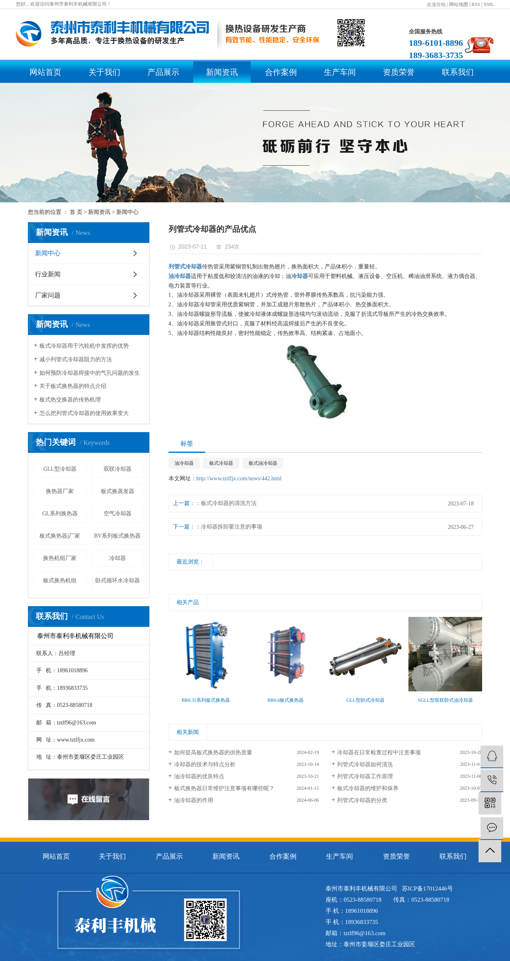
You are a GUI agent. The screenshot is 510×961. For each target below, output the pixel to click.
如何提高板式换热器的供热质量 (213, 752)
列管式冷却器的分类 (362, 800)
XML (488, 4)
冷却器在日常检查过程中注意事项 (379, 752)
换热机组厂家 (59, 558)
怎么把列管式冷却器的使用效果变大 (84, 413)
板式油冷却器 (263, 463)
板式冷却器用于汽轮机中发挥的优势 (84, 346)
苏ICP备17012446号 (427, 888)
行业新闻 (48, 274)
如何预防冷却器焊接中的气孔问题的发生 (89, 373)
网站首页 (45, 72)
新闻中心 (127, 212)
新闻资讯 (222, 72)
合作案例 (281, 72)
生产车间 (340, 72)
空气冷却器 (117, 514)
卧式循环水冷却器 (117, 580)
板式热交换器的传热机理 (70, 400)
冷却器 (117, 558)
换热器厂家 (60, 491)
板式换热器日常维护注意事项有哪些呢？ (224, 788)
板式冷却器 (221, 463)
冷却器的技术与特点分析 (204, 764)
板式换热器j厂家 (59, 536)
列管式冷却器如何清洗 (365, 764)
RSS (476, 4)
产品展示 (163, 72)
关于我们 (104, 72)
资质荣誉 (399, 72)
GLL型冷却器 (59, 469)
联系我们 (458, 72)
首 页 (76, 212)
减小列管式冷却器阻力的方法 (75, 359)
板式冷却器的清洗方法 (229, 503)
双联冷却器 (117, 469)
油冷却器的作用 (193, 800)
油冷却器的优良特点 (199, 776)
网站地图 (458, 4)
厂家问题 (48, 295)
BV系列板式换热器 (117, 536)
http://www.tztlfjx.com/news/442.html (239, 478)
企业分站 (436, 4)
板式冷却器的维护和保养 (367, 788)
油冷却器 (184, 463)
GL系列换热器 (60, 514)
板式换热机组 (59, 580)
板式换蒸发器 (117, 491)
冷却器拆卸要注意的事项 (231, 527)
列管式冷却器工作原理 (365, 776)
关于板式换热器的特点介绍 (72, 386)
